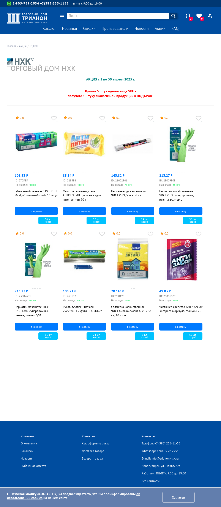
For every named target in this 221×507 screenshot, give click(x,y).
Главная (11, 46)
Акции (160, 28)
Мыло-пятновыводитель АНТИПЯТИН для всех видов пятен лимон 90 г (82, 195)
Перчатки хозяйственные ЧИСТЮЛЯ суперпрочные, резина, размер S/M (32, 311)
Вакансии (27, 451)
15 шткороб (192, 336)
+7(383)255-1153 (54, 3)
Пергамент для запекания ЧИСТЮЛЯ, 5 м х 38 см (128, 193)
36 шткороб (48, 220)
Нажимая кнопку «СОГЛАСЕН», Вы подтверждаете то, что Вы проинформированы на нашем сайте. (73, 496)
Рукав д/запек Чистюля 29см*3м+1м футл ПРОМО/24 (83, 309)
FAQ (175, 28)
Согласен (178, 497)
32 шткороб (96, 220)
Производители (115, 28)
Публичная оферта (33, 466)
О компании (29, 443)
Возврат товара (92, 458)
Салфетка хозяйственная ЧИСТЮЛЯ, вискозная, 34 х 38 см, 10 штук (131, 311)
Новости (141, 28)
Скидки (89, 28)
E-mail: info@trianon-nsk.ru (160, 458)
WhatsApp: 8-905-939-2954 (160, 451)
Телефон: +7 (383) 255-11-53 (161, 443)
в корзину (36, 211)
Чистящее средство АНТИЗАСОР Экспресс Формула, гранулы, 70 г (180, 311)
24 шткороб (144, 220)
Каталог (49, 28)
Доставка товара (93, 451)
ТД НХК (34, 46)
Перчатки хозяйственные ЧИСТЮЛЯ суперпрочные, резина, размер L (176, 195)
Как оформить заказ (95, 443)
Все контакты (150, 481)
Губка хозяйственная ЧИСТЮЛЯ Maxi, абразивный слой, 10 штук (36, 193)
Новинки (69, 28)
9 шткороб (144, 336)
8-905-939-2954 (23, 4)
